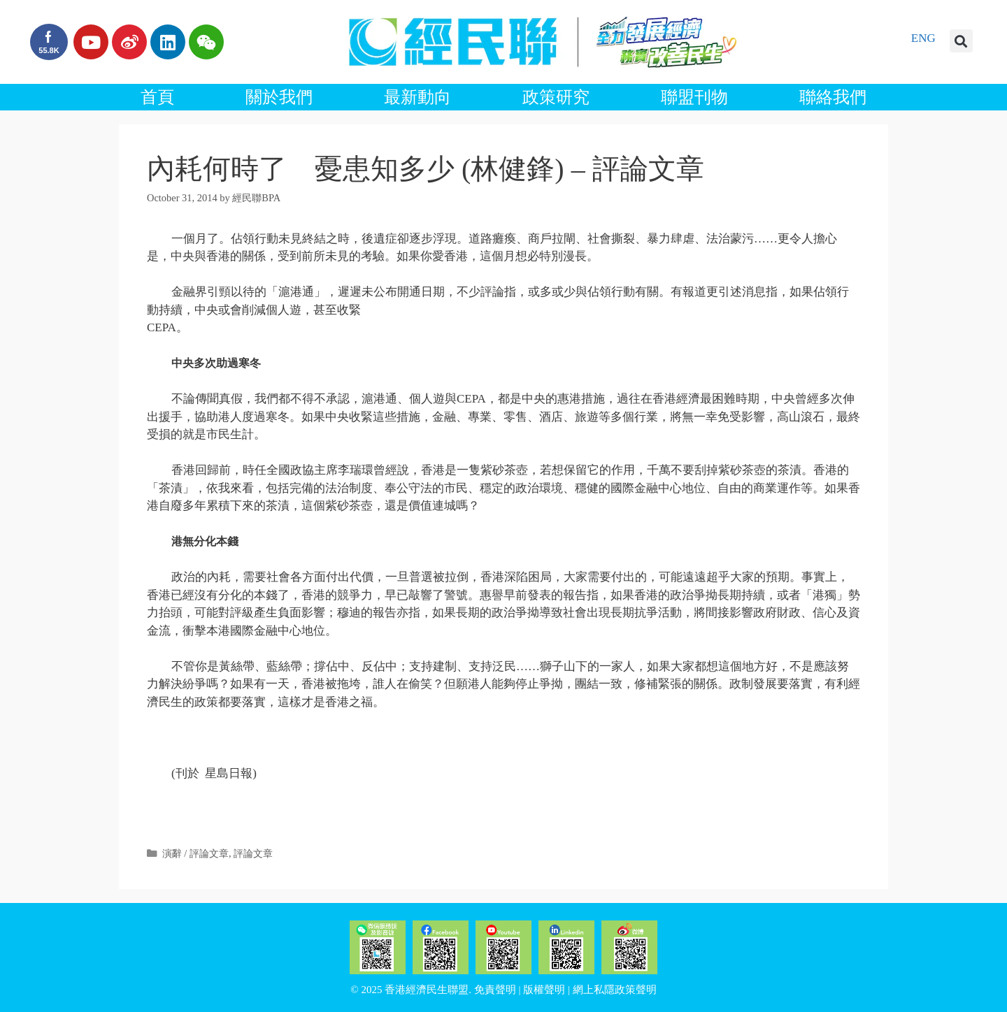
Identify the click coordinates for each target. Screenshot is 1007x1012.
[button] (961, 40)
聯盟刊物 (694, 97)
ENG (923, 38)
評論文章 (253, 853)
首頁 (157, 97)
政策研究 (556, 97)
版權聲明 (544, 989)
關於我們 (279, 97)
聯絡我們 (832, 97)
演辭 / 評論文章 (195, 853)
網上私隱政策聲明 (615, 989)
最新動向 (417, 97)
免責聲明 (495, 989)
